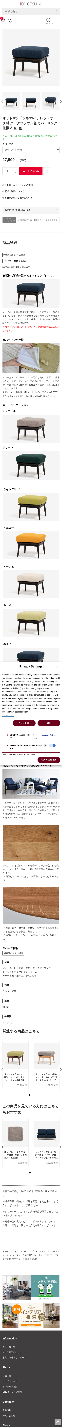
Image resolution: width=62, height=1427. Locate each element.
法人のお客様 (8, 1415)
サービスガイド (10, 1381)
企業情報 (6, 1410)
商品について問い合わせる (17, 210)
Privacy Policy (8, 715)
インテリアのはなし (12, 1352)
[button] (30, 1095)
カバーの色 (7, 144)
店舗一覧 (6, 1376)
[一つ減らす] (15, 173)
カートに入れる (31, 171)
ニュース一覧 (8, 1347)
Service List (36, 736)
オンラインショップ (24, 1251)
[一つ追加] (15, 169)
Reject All (24, 723)
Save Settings (49, 759)
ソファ (42, 1251)
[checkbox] (52, 745)
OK (49, 723)
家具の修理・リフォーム (14, 1357)
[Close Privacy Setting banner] (57, 667)
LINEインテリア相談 (12, 1392)
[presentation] (2, 101)
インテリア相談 (10, 1386)
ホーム (5, 1251)
